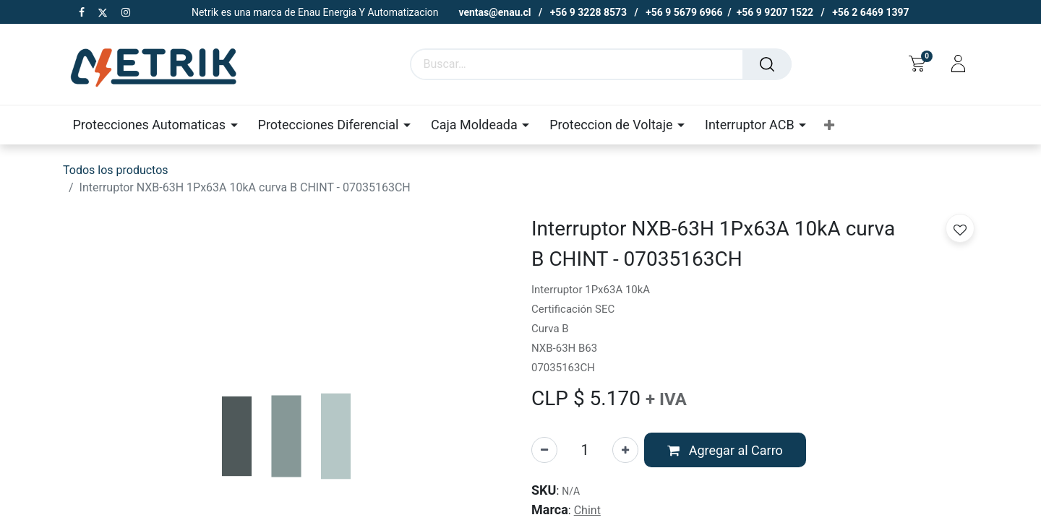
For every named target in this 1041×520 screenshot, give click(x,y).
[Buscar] (767, 64)
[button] (829, 125)
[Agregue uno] (625, 450)
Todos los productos (115, 170)
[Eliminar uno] (544, 450)
